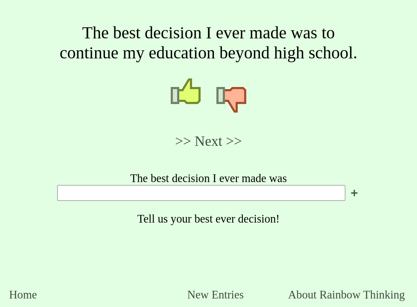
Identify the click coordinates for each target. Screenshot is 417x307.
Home (23, 294)
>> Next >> (208, 141)
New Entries (215, 294)
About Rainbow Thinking (346, 294)
